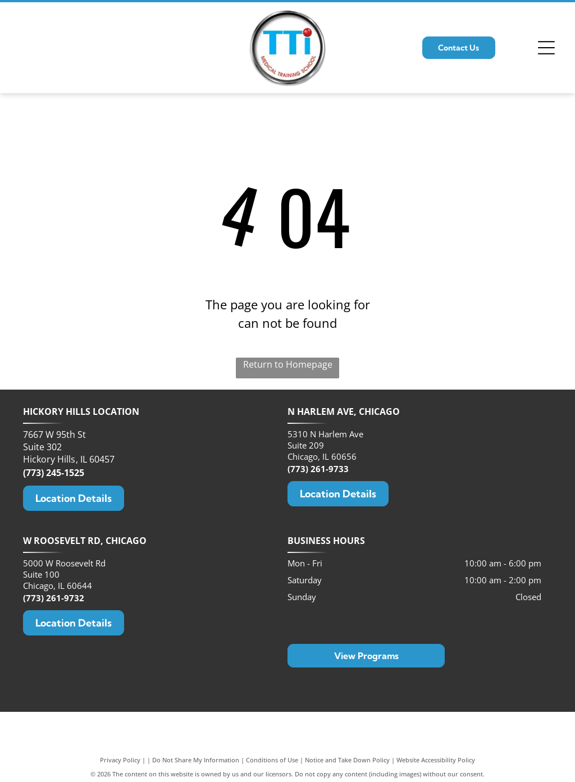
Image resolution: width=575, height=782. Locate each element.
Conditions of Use (272, 760)
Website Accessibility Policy (435, 760)
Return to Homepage (287, 364)
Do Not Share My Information (195, 760)
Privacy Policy (120, 760)
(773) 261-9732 (53, 597)
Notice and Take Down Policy (347, 760)
